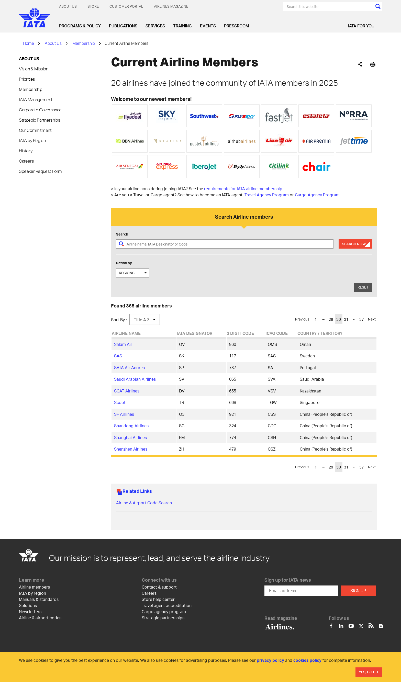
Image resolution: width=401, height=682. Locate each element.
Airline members (34, 587)
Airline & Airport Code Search (144, 502)
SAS (118, 355)
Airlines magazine (171, 6)
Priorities (27, 79)
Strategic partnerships (163, 617)
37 (361, 319)
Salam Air (123, 344)
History (25, 150)
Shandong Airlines (131, 425)
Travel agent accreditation (167, 605)
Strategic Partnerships (39, 120)
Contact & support (159, 587)
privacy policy (270, 660)
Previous (302, 319)
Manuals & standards (39, 599)
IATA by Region (32, 140)
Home (28, 43)
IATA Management (35, 99)
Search (122, 234)
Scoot (120, 402)
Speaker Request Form (40, 171)
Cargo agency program (164, 611)
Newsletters (30, 611)
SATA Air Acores (129, 367)
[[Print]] (372, 64)
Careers (26, 161)
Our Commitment (35, 130)
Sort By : (119, 319)
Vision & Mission (33, 68)
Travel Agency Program (266, 194)
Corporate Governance (40, 109)
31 (346, 319)
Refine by (124, 263)
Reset (363, 287)
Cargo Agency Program (317, 194)
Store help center (158, 599)
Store (93, 6)
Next (372, 319)
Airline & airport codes (40, 617)
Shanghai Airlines (130, 437)
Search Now (354, 244)
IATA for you (361, 25)
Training (182, 25)
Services (155, 25)
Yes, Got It (369, 672)
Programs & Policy (80, 25)
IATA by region (32, 593)
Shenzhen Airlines (130, 449)
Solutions (28, 605)
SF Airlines (124, 414)
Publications (123, 25)
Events (208, 25)
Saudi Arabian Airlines (135, 379)
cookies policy (307, 660)
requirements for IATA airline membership (243, 188)
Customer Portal (126, 6)
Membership (83, 43)
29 (331, 319)
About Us (68, 6)
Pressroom (236, 25)
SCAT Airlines (126, 390)
